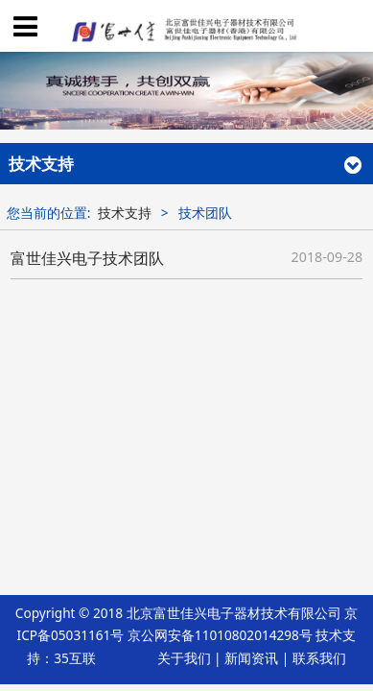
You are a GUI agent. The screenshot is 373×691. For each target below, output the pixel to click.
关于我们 (184, 658)
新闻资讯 (251, 658)
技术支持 (125, 212)
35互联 (75, 658)
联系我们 (319, 658)
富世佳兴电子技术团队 (87, 258)
